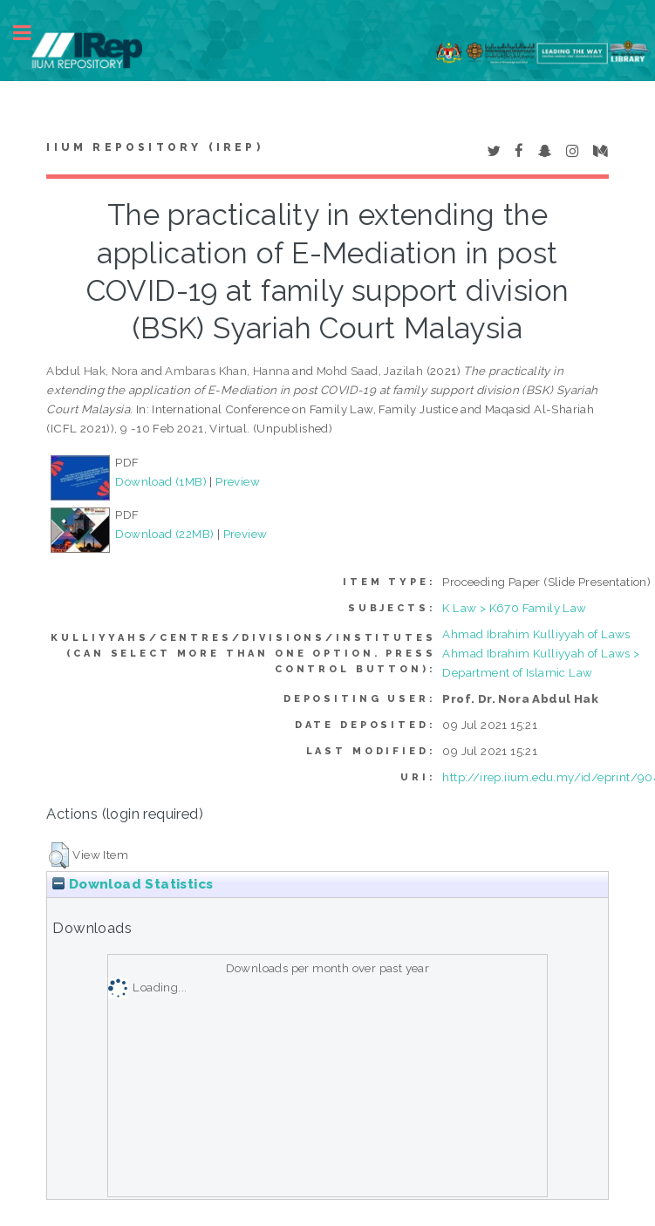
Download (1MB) (161, 481)
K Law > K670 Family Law (514, 608)
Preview (237, 481)
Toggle (31, 32)
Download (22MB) (164, 534)
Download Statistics (132, 884)
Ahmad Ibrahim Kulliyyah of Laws (536, 634)
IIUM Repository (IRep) (154, 147)
